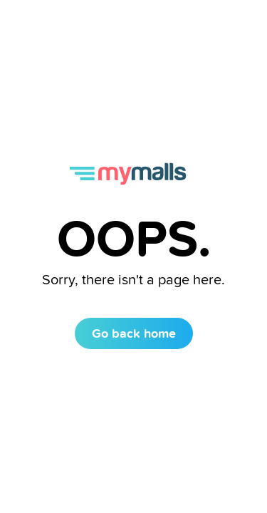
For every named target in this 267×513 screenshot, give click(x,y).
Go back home (134, 333)
